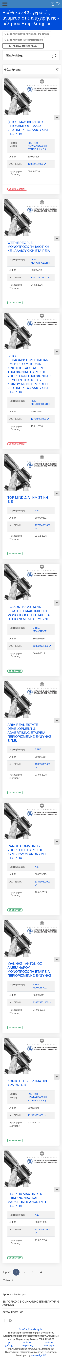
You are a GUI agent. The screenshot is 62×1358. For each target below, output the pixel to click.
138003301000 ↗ (40, 277)
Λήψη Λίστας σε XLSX (23, 46)
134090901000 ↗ (42, 646)
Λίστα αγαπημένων (58, 4)
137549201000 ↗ (40, 419)
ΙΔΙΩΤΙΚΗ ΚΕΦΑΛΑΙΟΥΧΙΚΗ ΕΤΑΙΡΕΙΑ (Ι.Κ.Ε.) (37, 146)
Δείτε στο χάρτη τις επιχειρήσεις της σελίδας (28, 34)
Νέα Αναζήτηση (15, 55)
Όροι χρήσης (9, 1344)
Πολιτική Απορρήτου (49, 1344)
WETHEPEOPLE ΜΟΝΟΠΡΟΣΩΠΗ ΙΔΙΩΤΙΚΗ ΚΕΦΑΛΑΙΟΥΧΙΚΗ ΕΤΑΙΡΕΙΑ (28, 246)
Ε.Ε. (37, 510)
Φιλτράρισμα (12, 69)
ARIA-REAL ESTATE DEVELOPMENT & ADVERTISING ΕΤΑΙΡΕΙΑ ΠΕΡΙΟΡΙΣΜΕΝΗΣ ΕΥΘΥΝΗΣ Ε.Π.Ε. (29, 732)
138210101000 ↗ (37, 164)
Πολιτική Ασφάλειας (27, 1344)
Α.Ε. (37, 867)
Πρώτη (7, 1272)
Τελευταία (8, 1280)
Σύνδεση (52, 4)
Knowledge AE (38, 1355)
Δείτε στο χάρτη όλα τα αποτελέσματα (25, 40)
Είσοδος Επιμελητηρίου (31, 1329)
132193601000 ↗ (37, 1115)
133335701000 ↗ (42, 1002)
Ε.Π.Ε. (38, 749)
